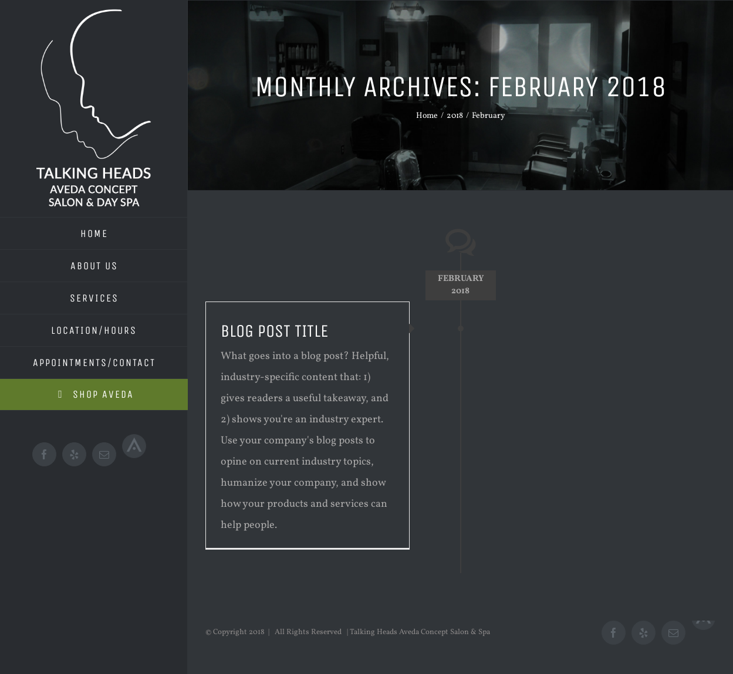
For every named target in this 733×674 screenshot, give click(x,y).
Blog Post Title (274, 330)
